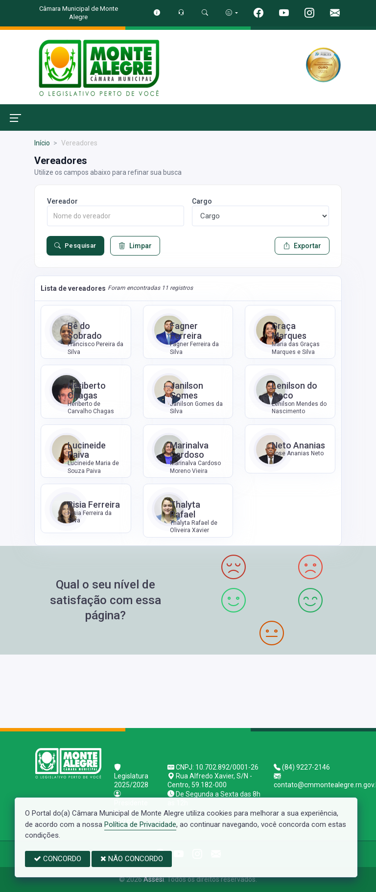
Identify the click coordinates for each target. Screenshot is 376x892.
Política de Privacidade (140, 824)
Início (42, 143)
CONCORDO (57, 858)
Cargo (202, 201)
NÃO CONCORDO (131, 858)
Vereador (62, 201)
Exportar (302, 245)
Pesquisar (75, 246)
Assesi (153, 879)
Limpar (135, 245)
